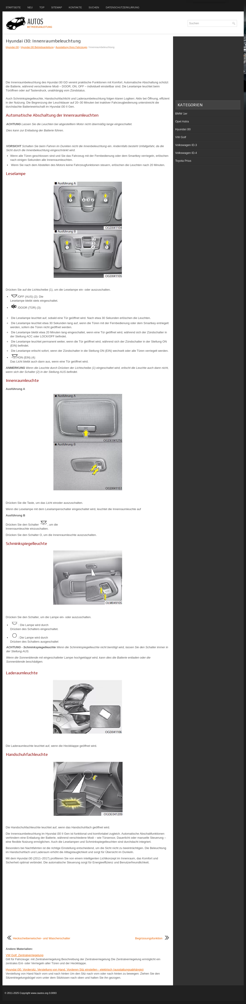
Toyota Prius (183, 160)
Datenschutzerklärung (122, 7)
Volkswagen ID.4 (186, 153)
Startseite (13, 7)
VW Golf (180, 137)
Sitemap (56, 7)
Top (42, 7)
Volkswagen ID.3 (186, 145)
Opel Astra (182, 121)
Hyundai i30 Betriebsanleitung (37, 47)
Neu (30, 7)
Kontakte (75, 7)
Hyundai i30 (12, 47)
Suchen (94, 7)
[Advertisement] (88, 64)
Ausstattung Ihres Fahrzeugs (71, 47)
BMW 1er (181, 113)
